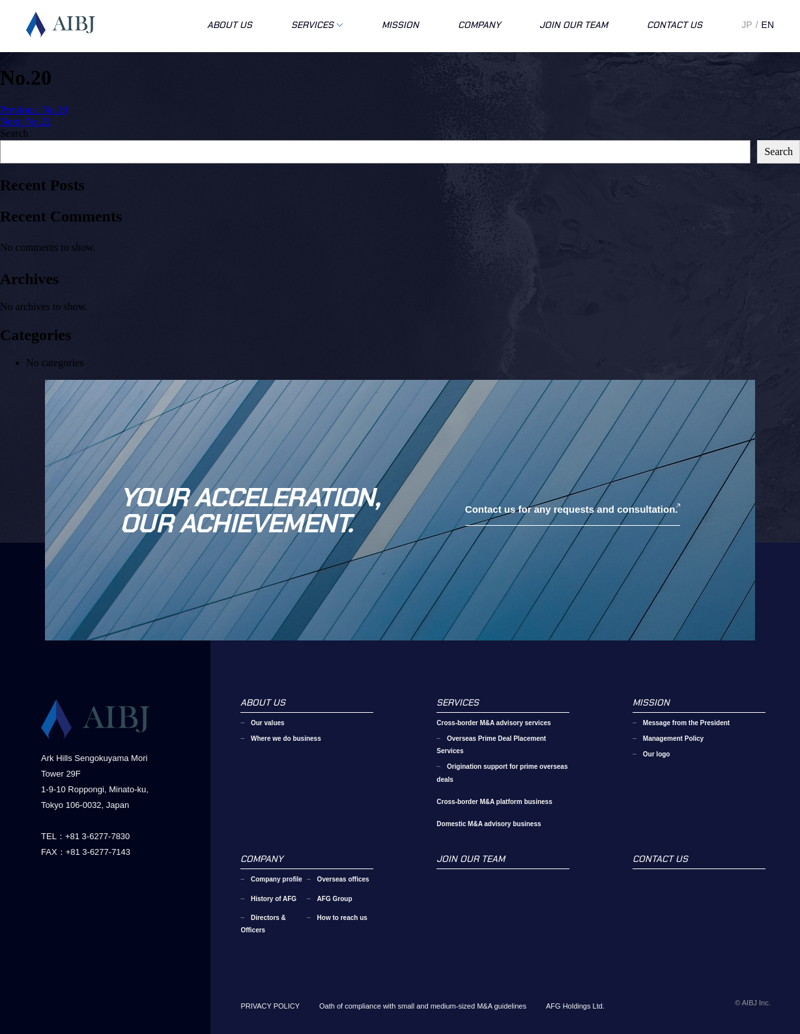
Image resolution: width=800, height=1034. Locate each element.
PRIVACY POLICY (270, 1006)
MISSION (400, 25)
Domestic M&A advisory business (488, 823)
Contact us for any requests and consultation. (571, 509)
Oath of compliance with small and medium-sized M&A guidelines (422, 1006)
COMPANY (479, 25)
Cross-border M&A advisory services (493, 722)
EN (768, 25)
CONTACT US (674, 25)
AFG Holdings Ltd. (575, 1006)
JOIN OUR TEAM (573, 25)
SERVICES (312, 25)
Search (14, 133)
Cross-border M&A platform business (494, 801)
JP (746, 25)
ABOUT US (229, 25)
